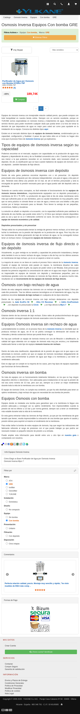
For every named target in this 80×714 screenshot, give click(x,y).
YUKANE (11, 494)
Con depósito (13, 536)
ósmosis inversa (33, 139)
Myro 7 (63, 305)
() (9, 88)
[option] (40, 576)
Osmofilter (11, 491)
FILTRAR (17, 50)
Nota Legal (9, 693)
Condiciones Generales (14, 683)
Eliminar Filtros (40, 37)
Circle (35, 305)
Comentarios (9, 554)
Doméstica (12, 502)
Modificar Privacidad (13, 688)
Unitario (10, 528)
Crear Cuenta (10, 646)
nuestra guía (70, 435)
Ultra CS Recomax (44, 302)
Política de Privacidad (13, 686)
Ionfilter (10, 487)
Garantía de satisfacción (15, 669)
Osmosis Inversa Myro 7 (14, 461)
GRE (9, 484)
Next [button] (73, 574)
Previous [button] (7, 574)
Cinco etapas (13, 543)
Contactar (9, 664)
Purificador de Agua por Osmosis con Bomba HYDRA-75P (18, 82)
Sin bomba (12, 517)
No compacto (13, 509)
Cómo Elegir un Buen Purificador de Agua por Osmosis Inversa (29, 459)
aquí (46, 129)
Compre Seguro (11, 667)
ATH (9, 481)
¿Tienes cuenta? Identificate (41, 652)
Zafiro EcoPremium (69, 302)
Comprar (20, 100)
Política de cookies (12, 691)
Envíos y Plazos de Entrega (16, 680)
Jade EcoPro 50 (22, 302)
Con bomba (12, 520)
